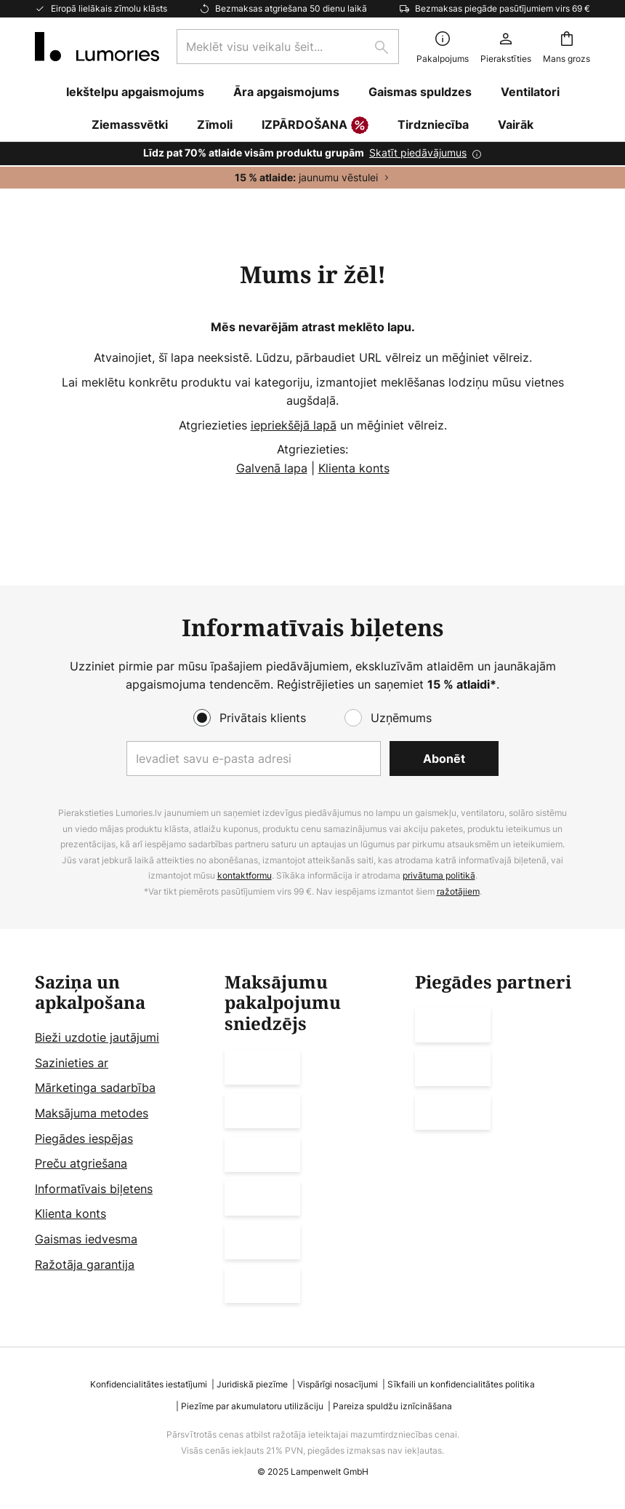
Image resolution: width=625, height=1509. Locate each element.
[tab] (122, 1138)
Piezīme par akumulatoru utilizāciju (252, 1406)
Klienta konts (354, 468)
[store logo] (97, 46)
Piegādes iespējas (84, 1138)
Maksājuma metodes (91, 1113)
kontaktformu (244, 876)
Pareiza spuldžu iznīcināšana (392, 1406)
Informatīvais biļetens (94, 1189)
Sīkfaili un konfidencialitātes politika (461, 1384)
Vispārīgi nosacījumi (337, 1384)
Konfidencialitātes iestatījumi (148, 1384)
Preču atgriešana (81, 1164)
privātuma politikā (439, 876)
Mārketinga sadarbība (95, 1088)
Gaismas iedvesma (86, 1239)
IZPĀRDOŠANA (315, 125)
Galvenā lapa (271, 468)
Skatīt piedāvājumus (418, 152)
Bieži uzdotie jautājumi (97, 1038)
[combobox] (287, 46)
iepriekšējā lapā (293, 425)
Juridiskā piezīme (252, 1384)
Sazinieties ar (71, 1063)
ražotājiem (458, 891)
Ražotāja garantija (84, 1264)
